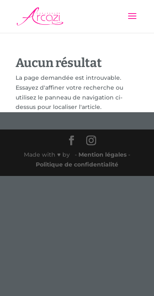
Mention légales (103, 154)
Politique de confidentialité (77, 164)
